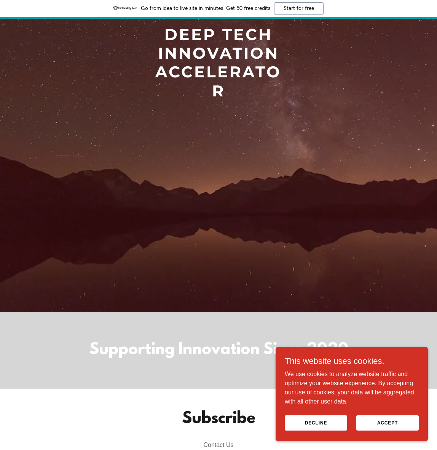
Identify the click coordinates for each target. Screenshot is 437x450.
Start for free (299, 8)
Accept (387, 422)
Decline (316, 422)
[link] (218, 94)
